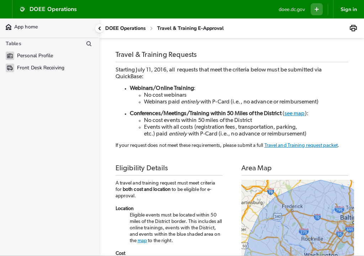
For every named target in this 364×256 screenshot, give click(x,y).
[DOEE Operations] (125, 28)
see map (294, 113)
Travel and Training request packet (301, 145)
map (142, 240)
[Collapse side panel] (99, 28)
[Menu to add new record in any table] (317, 9)
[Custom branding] (292, 9)
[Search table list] (88, 43)
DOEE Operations (125, 28)
